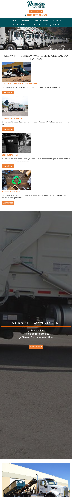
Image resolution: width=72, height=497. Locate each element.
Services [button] (25, 20)
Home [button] (13, 20)
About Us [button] (57, 20)
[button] (5, 38)
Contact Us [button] (35, 24)
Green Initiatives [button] (41, 20)
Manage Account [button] (52, 24)
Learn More (8, 92)
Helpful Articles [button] (19, 24)
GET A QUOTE (36, 11)
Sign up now (36, 346)
